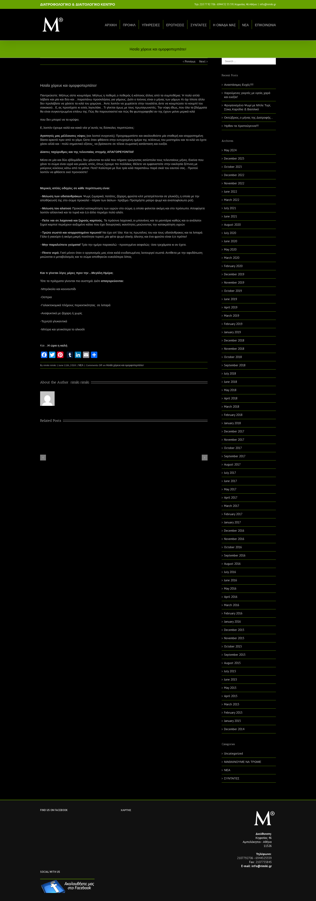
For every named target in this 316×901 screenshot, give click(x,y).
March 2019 (231, 315)
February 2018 (233, 415)
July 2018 (230, 373)
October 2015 (233, 646)
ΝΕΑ (245, 25)
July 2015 (230, 671)
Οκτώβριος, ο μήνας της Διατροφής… (248, 117)
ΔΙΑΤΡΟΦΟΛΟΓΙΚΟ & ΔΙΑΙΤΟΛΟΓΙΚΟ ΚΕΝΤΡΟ (77, 4)
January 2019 (232, 332)
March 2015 (231, 704)
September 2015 (234, 655)
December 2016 (234, 530)
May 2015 (230, 688)
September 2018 (234, 365)
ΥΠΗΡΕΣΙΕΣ (151, 25)
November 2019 (234, 282)
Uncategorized (233, 753)
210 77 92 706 (207, 4)
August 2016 (232, 564)
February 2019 (233, 324)
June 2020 (230, 241)
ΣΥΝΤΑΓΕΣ (198, 25)
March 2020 (231, 258)
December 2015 (234, 630)
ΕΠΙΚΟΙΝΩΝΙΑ (265, 25)
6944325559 (264, 858)
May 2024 (230, 150)
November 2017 (234, 440)
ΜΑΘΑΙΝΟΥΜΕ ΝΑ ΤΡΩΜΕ (242, 762)
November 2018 (234, 349)
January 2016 (232, 621)
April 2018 (230, 398)
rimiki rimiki (49, 365)
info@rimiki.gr (268, 4)
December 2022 (234, 175)
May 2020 (230, 249)
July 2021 (230, 208)
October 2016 (233, 547)
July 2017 (230, 473)
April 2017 (230, 497)
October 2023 (233, 167)
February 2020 (233, 266)
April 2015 (230, 696)
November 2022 (234, 183)
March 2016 (231, 605)
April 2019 (230, 307)
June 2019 (230, 299)
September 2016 (234, 555)
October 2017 (233, 448)
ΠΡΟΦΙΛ (129, 25)
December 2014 (234, 729)
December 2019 (234, 274)
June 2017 (230, 481)
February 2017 (233, 514)
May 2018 (230, 390)
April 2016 (230, 597)
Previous (190, 61)
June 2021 (230, 216)
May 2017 (230, 489)
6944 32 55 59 (225, 4)
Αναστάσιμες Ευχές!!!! (238, 85)
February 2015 (233, 712)
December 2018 (234, 340)
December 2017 (234, 431)
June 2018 (230, 382)
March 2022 (231, 200)
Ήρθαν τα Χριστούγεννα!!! (241, 126)
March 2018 (231, 406)
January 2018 (232, 423)
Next (202, 61)
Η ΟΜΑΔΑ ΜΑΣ (224, 25)
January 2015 (232, 721)
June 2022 (230, 191)
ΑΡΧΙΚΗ (111, 25)
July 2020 (230, 233)
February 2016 (233, 613)
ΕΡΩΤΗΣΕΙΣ (175, 25)
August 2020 (232, 225)
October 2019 (233, 291)
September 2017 (234, 456)
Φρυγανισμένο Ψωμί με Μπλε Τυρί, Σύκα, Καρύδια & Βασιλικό (247, 107)
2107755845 (264, 862)
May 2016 (230, 588)
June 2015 (230, 679)
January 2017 (232, 522)
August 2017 (232, 464)
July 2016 (230, 572)
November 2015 (234, 638)
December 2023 (234, 158)
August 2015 (232, 663)
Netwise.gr (115, 894)
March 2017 (231, 506)
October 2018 (233, 357)
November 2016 (234, 539)
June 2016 (230, 580)
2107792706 (245, 858)
